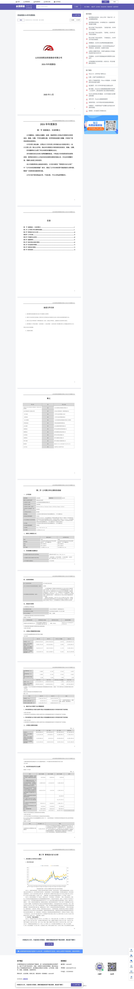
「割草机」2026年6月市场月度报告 (102, 33)
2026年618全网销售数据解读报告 (101, 43)
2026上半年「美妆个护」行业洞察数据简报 (102, 18)
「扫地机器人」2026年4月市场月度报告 (102, 38)
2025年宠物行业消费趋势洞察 (102, 94)
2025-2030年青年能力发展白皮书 (101, 85)
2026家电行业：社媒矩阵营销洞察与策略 (102, 23)
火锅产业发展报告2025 (97, 77)
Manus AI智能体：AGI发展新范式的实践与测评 (102, 81)
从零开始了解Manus (97, 73)
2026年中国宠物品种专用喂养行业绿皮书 (102, 57)
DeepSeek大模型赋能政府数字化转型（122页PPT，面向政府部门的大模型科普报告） (102, 89)
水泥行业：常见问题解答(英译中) (102, 62)
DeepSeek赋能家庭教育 (98, 99)
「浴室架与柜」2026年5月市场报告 (102, 28)
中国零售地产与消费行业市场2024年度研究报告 (102, 106)
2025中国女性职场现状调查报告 (101, 102)
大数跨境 (25, 979)
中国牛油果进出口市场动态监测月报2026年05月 (102, 52)
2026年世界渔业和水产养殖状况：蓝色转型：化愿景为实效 (102, 47)
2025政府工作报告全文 (97, 110)
